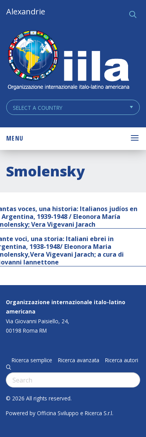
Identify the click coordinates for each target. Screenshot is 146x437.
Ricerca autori (121, 360)
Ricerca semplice (32, 360)
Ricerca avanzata (78, 360)
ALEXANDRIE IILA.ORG (68, 61)
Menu (14, 138)
